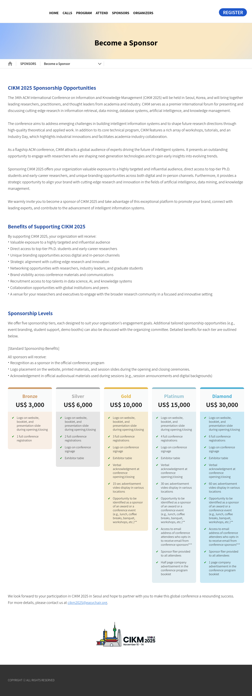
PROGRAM (84, 12)
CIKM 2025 (25, 10)
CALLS (67, 12)
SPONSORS (120, 12)
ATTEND (102, 12)
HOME (54, 12)
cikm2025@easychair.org (87, 602)
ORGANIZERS (143, 12)
